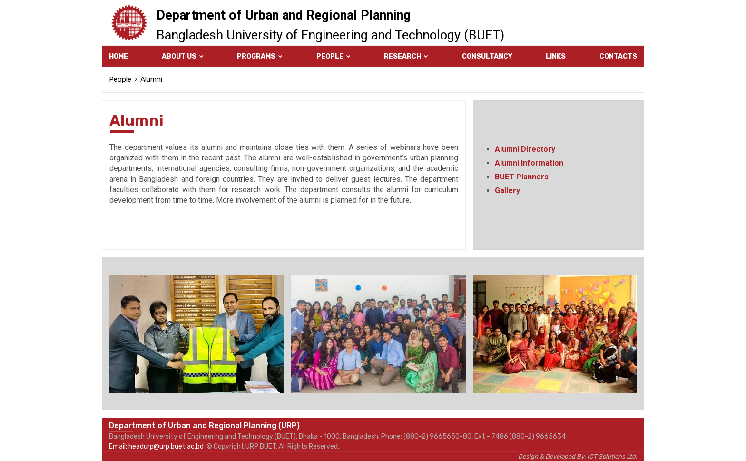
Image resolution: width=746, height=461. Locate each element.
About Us (183, 56)
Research (406, 56)
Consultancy (487, 56)
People (333, 56)
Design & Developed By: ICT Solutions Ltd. (577, 456)
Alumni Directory (525, 149)
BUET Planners (522, 176)
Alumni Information (529, 162)
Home (118, 56)
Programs (260, 56)
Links (556, 56)
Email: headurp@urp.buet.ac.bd (156, 446)
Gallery (507, 190)
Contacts (618, 56)
